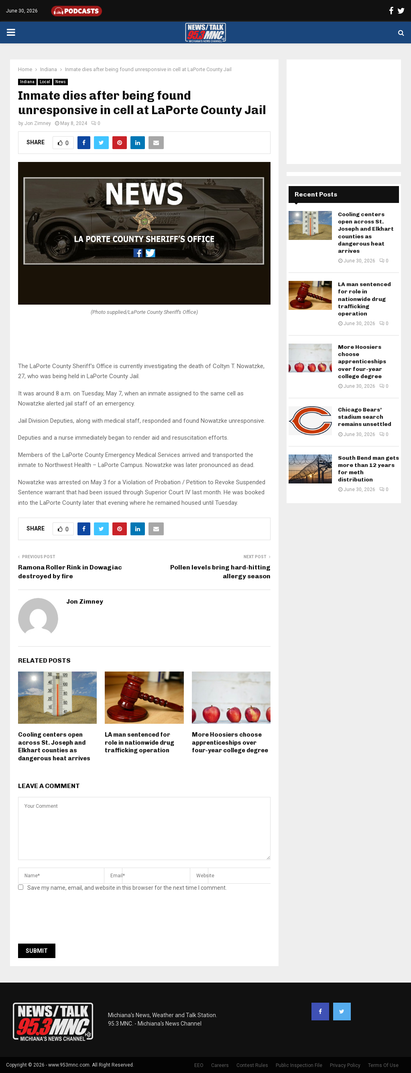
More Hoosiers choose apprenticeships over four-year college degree (230, 742)
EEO (198, 1065)
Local (45, 82)
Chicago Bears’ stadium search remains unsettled (364, 417)
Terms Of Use (383, 1065)
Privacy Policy (345, 1065)
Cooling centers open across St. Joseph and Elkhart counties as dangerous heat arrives (54, 746)
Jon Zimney (37, 123)
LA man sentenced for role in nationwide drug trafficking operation (139, 742)
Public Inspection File (299, 1065)
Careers (220, 1065)
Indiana (27, 82)
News (60, 82)
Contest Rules (252, 1065)
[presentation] (79, 920)
